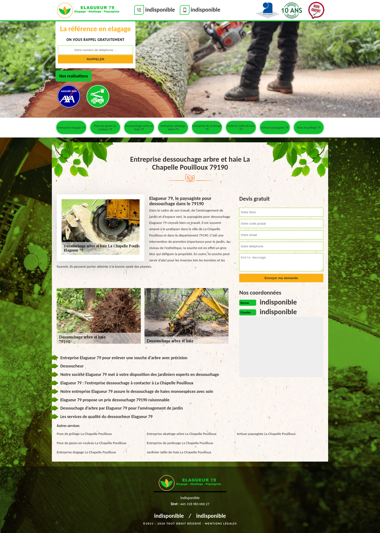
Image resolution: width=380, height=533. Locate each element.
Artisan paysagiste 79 (274, 127)
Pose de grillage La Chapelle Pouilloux (84, 434)
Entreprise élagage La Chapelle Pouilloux (86, 452)
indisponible (169, 515)
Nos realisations (73, 76)
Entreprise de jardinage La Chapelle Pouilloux (180, 443)
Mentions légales (221, 523)
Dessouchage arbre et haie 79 (139, 127)
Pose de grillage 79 (309, 127)
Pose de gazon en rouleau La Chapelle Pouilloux (91, 443)
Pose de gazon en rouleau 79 (105, 127)
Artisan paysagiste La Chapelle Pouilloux (266, 434)
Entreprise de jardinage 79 (207, 127)
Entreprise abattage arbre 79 (172, 127)
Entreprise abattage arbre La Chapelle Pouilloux (181, 434)
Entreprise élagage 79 (71, 127)
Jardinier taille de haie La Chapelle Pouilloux (179, 452)
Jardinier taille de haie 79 (241, 127)
